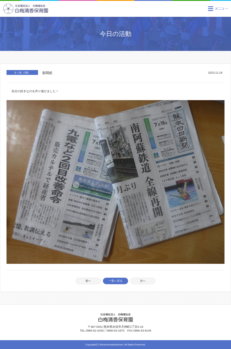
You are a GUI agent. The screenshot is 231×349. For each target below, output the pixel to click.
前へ (88, 280)
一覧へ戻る (115, 280)
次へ (143, 280)
